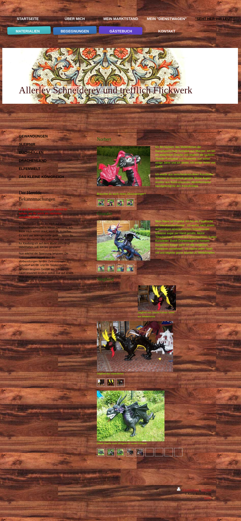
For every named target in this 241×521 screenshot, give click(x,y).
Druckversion (188, 489)
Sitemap (206, 489)
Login (207, 497)
